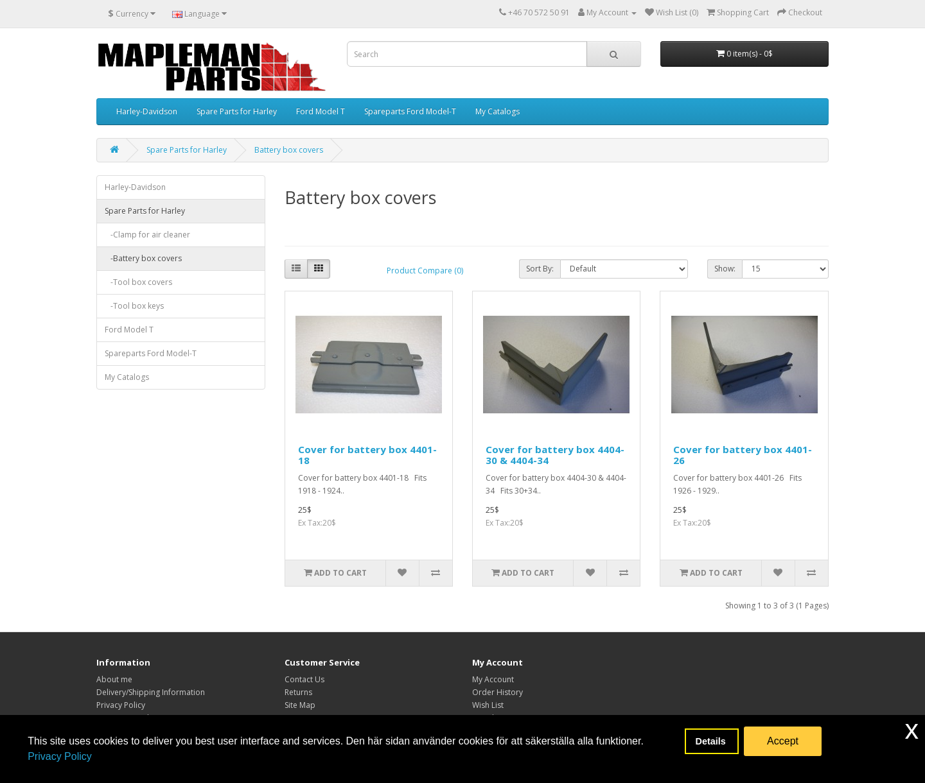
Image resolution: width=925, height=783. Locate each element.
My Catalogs (497, 111)
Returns (298, 692)
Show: (725, 268)
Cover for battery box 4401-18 (367, 455)
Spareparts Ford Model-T (410, 111)
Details (712, 741)
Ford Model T (320, 111)
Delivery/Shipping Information (150, 692)
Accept (782, 741)
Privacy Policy (60, 756)
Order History (497, 692)
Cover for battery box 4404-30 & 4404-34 (555, 455)
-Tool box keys (134, 305)
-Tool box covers (138, 282)
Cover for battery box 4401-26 (742, 455)
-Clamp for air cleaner (147, 234)
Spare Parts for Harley (237, 111)
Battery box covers (288, 149)
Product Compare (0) (425, 270)
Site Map (300, 705)
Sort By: (540, 268)
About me (114, 679)
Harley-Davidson (146, 111)
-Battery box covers (143, 258)
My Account (493, 679)
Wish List (488, 705)
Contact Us (304, 679)
